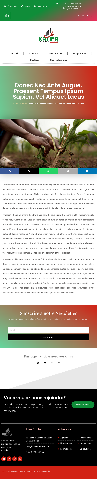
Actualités (23, 103)
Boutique (35, 60)
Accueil (14, 53)
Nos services (55, 53)
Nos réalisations (58, 60)
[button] (9, 171)
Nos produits (79, 53)
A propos (33, 53)
